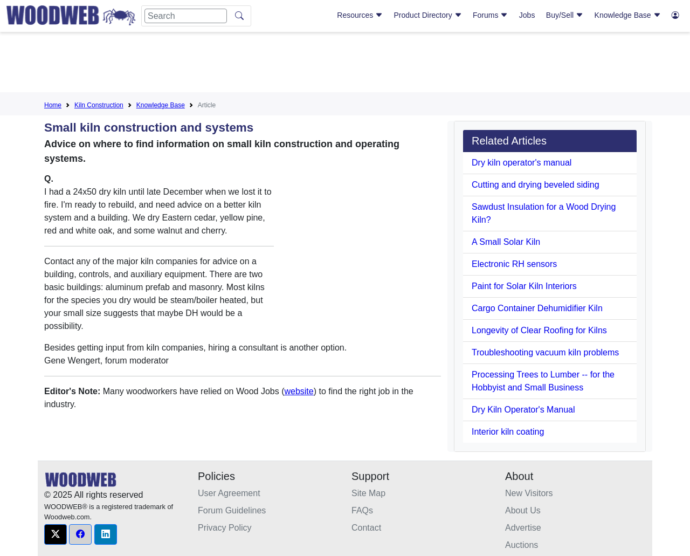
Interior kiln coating (508, 431)
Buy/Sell (564, 15)
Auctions (521, 545)
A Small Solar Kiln (506, 241)
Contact (366, 527)
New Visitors (529, 493)
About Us (523, 510)
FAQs (362, 510)
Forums (490, 15)
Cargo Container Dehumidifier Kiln (537, 308)
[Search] (185, 16)
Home (52, 105)
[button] (55, 534)
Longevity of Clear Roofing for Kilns (539, 330)
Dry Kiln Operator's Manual (523, 409)
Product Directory (428, 15)
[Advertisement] (345, 64)
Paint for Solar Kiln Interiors (524, 286)
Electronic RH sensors (514, 264)
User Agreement (229, 493)
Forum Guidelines (232, 510)
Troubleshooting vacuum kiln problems (545, 352)
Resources (360, 15)
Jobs (527, 15)
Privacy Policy (225, 527)
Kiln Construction (98, 105)
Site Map (368, 493)
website (298, 391)
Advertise (523, 527)
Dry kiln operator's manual (521, 162)
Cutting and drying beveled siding (535, 184)
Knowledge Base (628, 15)
